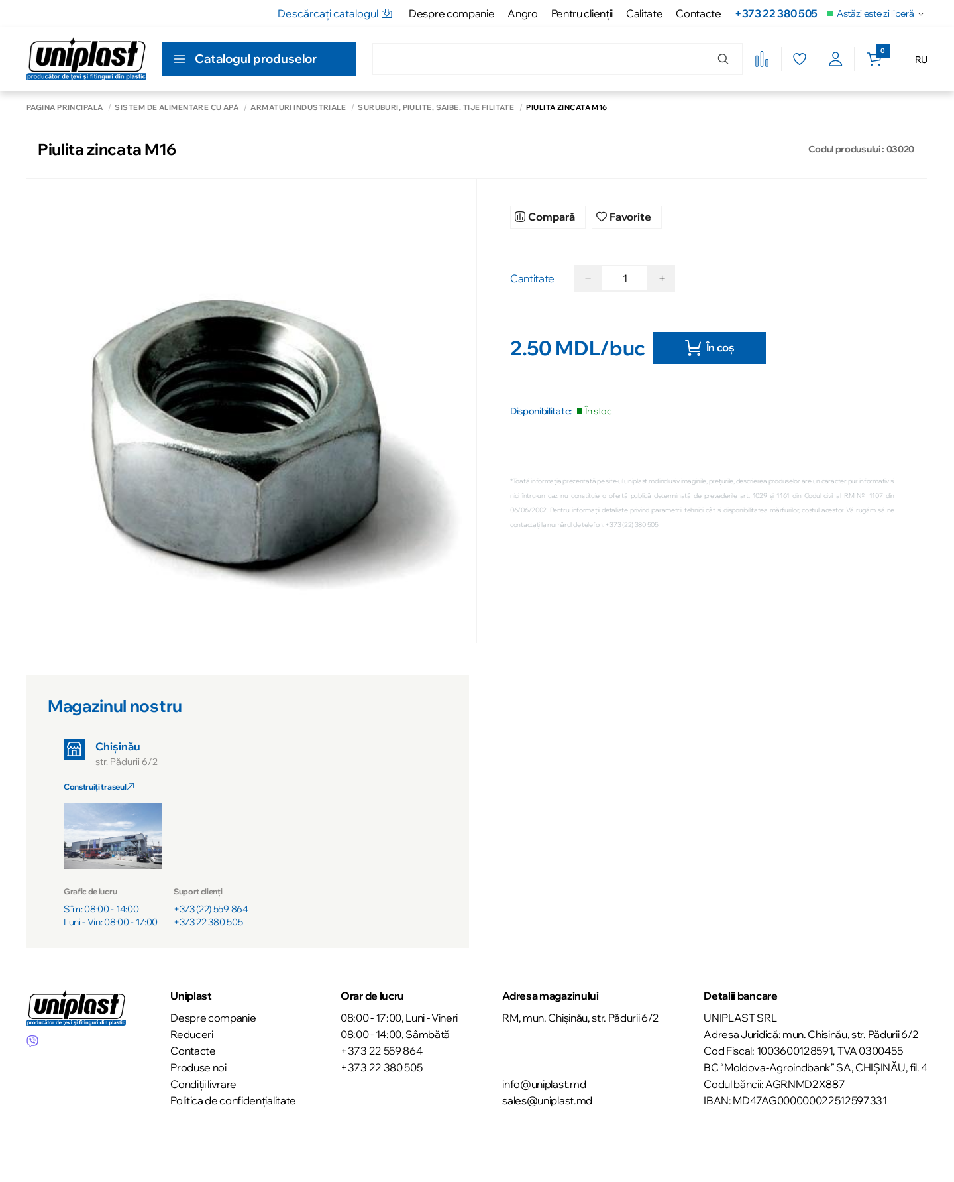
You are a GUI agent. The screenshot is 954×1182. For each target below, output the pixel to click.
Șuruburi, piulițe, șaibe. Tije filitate (436, 107)
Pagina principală (64, 107)
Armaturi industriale (298, 107)
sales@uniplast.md (547, 1098)
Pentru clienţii (582, 13)
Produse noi (198, 1065)
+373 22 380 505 (776, 13)
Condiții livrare (203, 1082)
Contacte (698, 13)
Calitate (644, 13)
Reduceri (191, 1032)
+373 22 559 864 (381, 1048)
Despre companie (451, 13)
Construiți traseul (99, 785)
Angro (522, 13)
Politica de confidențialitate (233, 1098)
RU (921, 60)
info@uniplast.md (544, 1082)
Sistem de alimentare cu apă (176, 107)
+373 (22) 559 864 (211, 907)
